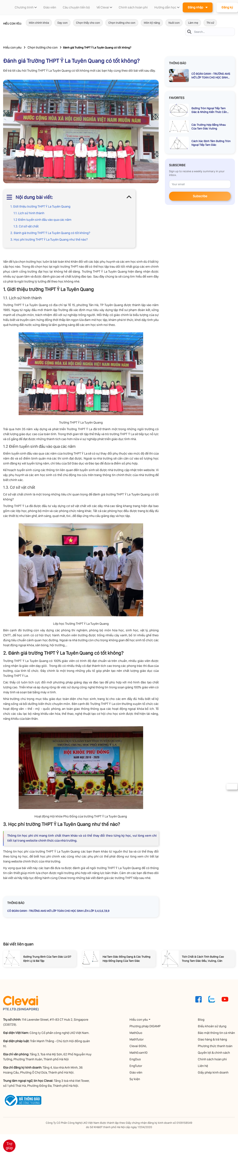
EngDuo (135, 1059)
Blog (201, 1020)
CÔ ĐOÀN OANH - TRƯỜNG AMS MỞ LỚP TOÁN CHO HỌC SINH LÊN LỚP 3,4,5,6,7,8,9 (58, 910)
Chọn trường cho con (121, 22)
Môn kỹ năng (152, 22)
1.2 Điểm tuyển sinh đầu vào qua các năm (42, 220)
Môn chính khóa (39, 22)
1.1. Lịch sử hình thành (28, 213)
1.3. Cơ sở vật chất (26, 226)
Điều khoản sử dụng (212, 1026)
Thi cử (210, 22)
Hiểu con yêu (12, 47)
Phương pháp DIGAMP (145, 1026)
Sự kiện (134, 1079)
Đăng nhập (198, 7)
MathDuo (135, 1033)
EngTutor (135, 1066)
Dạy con (62, 22)
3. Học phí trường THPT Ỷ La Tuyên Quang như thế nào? (49, 239)
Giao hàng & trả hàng (212, 1039)
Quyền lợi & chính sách (214, 1053)
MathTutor (136, 1039)
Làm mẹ (193, 22)
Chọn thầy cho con (88, 22)
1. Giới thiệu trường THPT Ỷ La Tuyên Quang (40, 206)
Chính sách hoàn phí (212, 1059)
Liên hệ (203, 1066)
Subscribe (200, 196)
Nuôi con (174, 22)
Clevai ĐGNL (138, 1046)
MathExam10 (138, 1053)
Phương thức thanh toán (215, 1046)
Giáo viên (135, 1072)
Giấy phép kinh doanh (213, 1072)
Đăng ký (227, 7)
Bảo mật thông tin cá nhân (216, 1033)
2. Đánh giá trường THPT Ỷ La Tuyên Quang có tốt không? (50, 233)
